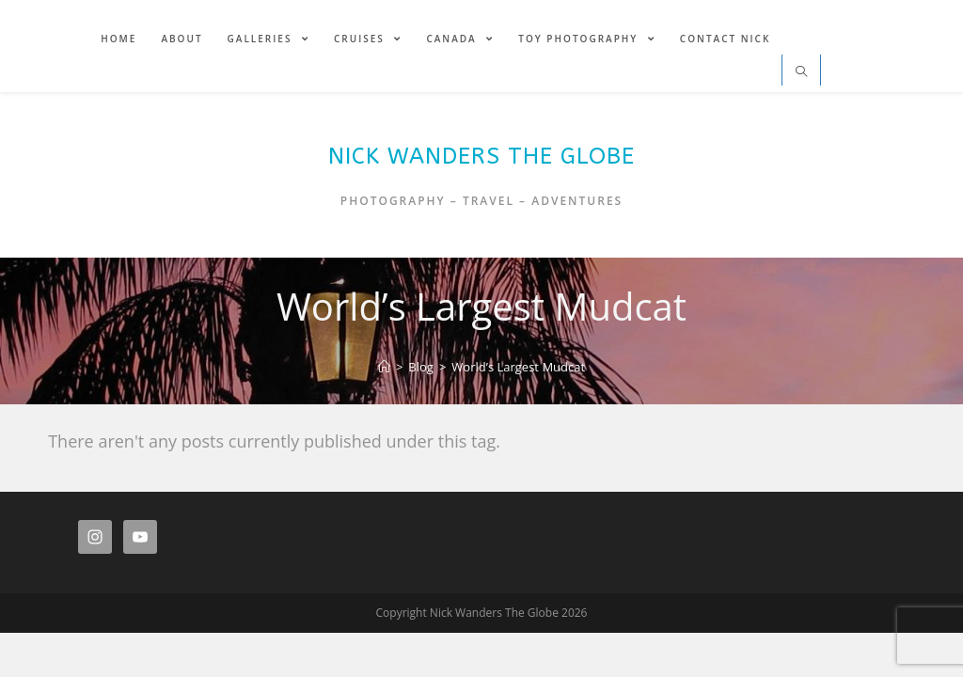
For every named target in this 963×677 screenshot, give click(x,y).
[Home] (384, 366)
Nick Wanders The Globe (481, 156)
